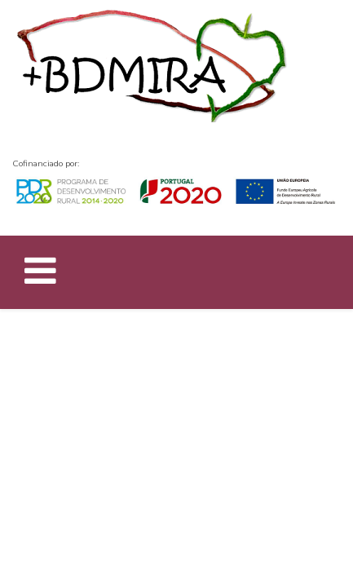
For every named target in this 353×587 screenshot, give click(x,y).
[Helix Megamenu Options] (40, 275)
